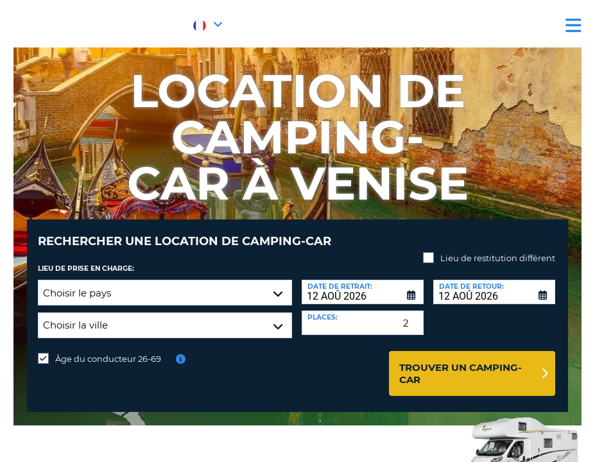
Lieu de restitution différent (497, 248)
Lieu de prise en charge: (86, 259)
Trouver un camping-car (460, 364)
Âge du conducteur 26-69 (108, 349)
